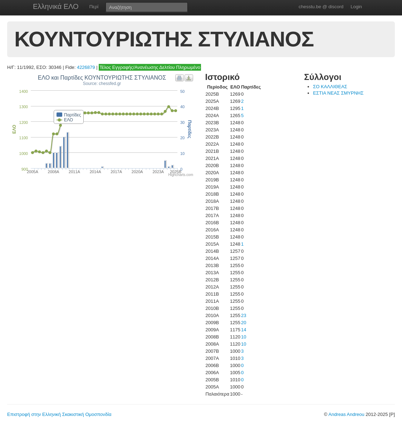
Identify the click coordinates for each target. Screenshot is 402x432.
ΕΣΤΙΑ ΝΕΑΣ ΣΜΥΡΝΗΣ (338, 93)
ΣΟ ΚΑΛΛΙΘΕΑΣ (330, 86)
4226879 (86, 67)
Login (356, 6)
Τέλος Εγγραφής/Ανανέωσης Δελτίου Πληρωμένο (149, 67)
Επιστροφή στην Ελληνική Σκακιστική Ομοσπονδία (59, 414)
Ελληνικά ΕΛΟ (56, 6)
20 (243, 322)
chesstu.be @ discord (321, 6)
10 (243, 337)
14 (243, 329)
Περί (93, 6)
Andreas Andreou (346, 414)
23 (243, 315)
